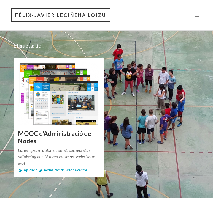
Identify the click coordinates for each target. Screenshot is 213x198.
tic (62, 170)
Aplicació (30, 170)
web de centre (76, 170)
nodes (48, 170)
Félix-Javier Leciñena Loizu (60, 15)
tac (57, 170)
